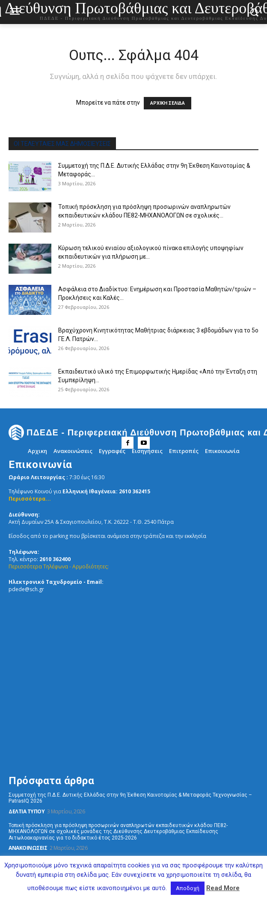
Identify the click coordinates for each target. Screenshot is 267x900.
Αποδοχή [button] (187, 888)
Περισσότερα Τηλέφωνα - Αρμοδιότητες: (59, 566)
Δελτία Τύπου (26, 811)
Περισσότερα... (30, 498)
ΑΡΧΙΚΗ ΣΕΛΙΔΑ (167, 103)
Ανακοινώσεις (28, 848)
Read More (223, 888)
